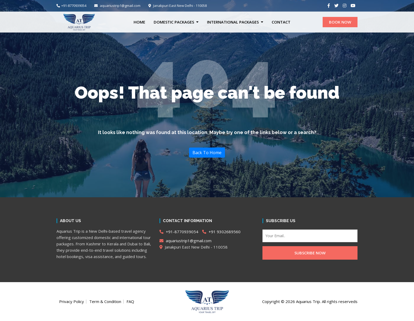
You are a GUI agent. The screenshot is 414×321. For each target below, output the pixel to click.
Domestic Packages (174, 22)
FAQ (130, 301)
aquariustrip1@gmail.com (117, 5)
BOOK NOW (340, 22)
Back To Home (207, 152)
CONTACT (281, 22)
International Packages (233, 22)
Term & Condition (105, 301)
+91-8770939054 (71, 5)
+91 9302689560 (221, 231)
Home (139, 22)
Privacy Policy (71, 301)
